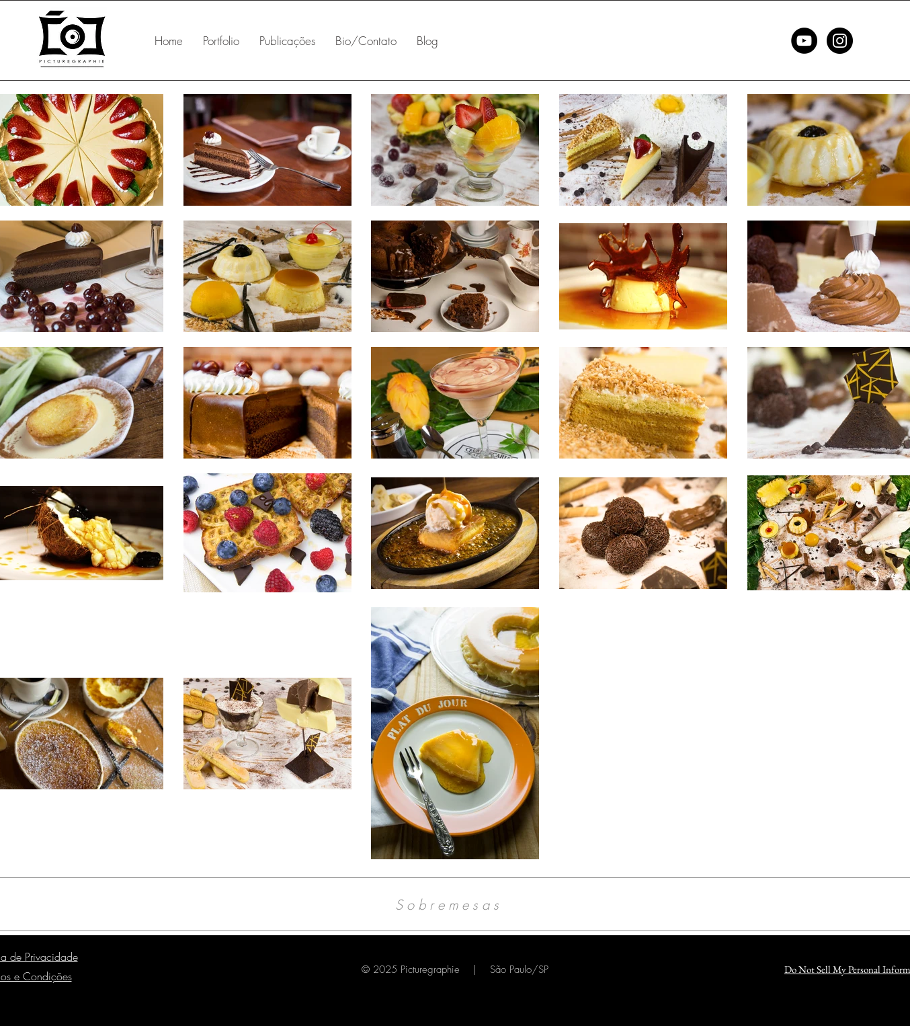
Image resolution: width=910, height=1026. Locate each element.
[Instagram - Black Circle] (840, 41)
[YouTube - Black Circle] (804, 41)
